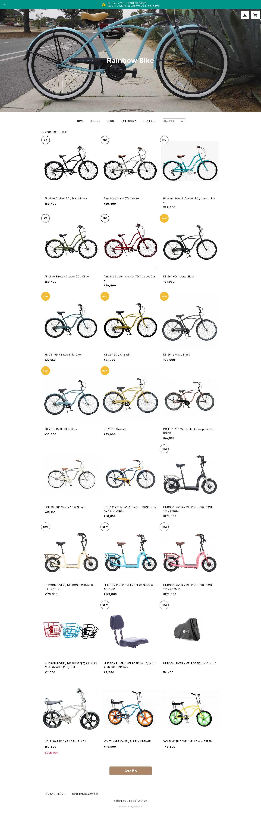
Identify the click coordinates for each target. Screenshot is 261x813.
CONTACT (149, 120)
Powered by (130, 806)
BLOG (110, 120)
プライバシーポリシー (55, 794)
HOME (80, 120)
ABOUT (95, 120)
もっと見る (130, 770)
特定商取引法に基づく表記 (85, 794)
